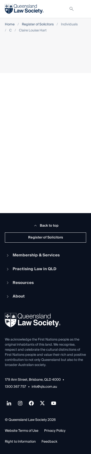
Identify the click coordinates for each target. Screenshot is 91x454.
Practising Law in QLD (30, 269)
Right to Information (20, 442)
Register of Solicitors (38, 24)
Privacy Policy (55, 431)
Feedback (49, 442)
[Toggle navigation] (82, 9)
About (15, 296)
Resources (19, 282)
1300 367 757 (15, 386)
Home (10, 24)
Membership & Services (32, 255)
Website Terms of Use (21, 431)
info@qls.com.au (44, 386)
